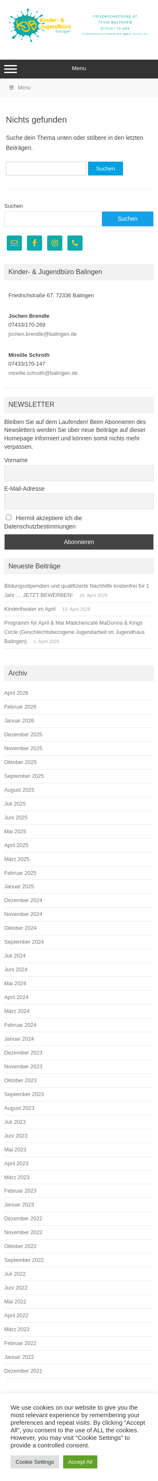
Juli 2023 (15, 1122)
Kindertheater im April (30, 609)
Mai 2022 (15, 1301)
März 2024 (16, 1011)
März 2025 (16, 859)
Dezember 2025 (23, 734)
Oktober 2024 (20, 928)
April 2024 (16, 997)
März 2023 (16, 1177)
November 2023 (23, 1066)
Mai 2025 (15, 831)
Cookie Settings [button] (35, 1462)
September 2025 (24, 776)
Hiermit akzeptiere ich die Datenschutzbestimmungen (43, 522)
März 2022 (16, 1329)
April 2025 (16, 845)
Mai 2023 (15, 1149)
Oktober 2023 (20, 1080)
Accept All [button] (80, 1462)
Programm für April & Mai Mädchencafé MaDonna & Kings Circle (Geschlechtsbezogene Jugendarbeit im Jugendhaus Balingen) (74, 632)
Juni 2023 (15, 1136)
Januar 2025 (19, 886)
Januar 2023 (19, 1204)
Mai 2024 (15, 983)
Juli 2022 (15, 1274)
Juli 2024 (15, 955)
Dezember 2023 (23, 1052)
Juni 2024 (15, 969)
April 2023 (16, 1163)
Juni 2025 (15, 817)
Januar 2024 (19, 1039)
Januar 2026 (19, 720)
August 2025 (19, 790)
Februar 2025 (20, 873)
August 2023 (19, 1108)
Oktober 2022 (20, 1246)
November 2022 (23, 1232)
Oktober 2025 (20, 762)
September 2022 (24, 1260)
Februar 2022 (20, 1343)
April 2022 (16, 1315)
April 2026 (16, 693)
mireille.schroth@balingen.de (43, 373)
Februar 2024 (20, 1025)
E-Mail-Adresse (24, 488)
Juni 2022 (15, 1288)
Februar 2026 (20, 707)
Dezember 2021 (23, 1371)
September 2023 (24, 1094)
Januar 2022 (19, 1357)
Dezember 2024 (23, 900)
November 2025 (23, 748)
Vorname (16, 460)
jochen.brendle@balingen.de (42, 334)
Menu (79, 69)
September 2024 (24, 942)
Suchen (13, 206)
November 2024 (23, 914)
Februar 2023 (20, 1191)
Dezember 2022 (23, 1218)
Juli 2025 (15, 804)
